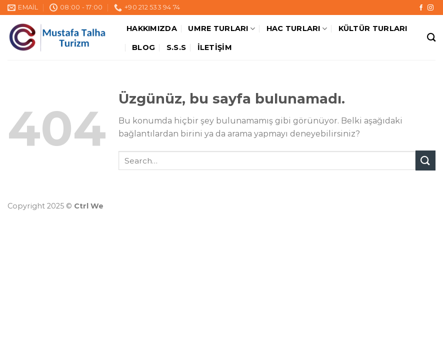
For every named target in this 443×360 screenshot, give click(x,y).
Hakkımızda (151, 28)
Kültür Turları (373, 28)
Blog (143, 47)
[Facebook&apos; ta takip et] (421, 8)
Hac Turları (297, 29)
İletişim (215, 47)
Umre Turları (221, 29)
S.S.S (176, 47)
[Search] (431, 38)
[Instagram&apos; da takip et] (431, 8)
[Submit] (426, 160)
